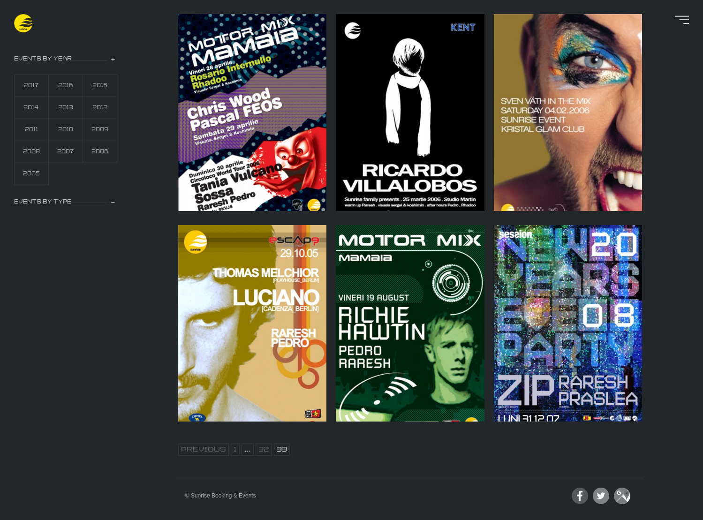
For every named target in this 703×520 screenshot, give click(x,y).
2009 (99, 129)
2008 (31, 151)
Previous (203, 449)
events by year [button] (43, 58)
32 (263, 449)
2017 (31, 85)
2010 (65, 129)
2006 (99, 151)
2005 (31, 173)
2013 (65, 107)
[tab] (65, 60)
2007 (65, 151)
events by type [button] (42, 201)
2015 (99, 85)
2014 (31, 107)
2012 (99, 107)
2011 (31, 129)
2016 (65, 85)
